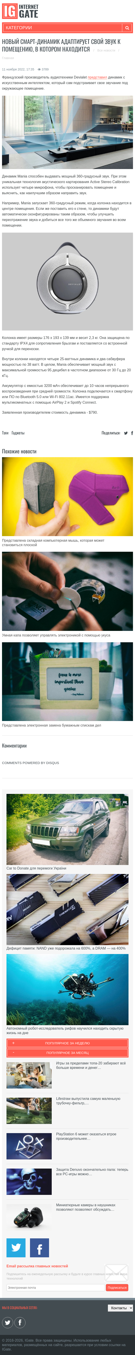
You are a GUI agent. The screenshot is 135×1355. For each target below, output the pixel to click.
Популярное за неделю (67, 1043)
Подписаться (117, 1287)
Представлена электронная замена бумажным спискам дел (51, 725)
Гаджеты (18, 433)
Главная (8, 58)
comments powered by (30, 763)
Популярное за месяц (67, 1053)
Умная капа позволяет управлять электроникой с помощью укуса (56, 635)
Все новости (106, 50)
